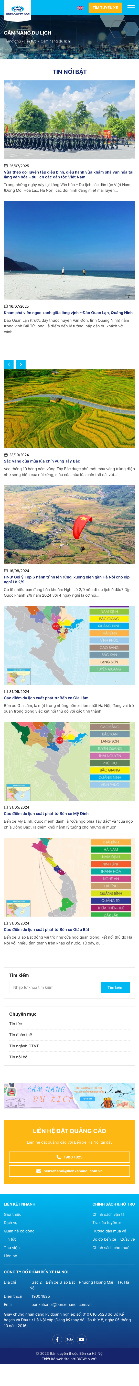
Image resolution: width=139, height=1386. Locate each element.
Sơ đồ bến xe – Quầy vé (113, 1239)
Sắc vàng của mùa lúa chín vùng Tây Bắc (42, 461)
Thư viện (12, 1247)
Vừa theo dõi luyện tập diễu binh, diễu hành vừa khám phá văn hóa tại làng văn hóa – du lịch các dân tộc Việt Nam (68, 174)
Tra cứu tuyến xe (107, 1222)
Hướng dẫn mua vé (109, 1231)
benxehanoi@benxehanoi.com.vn (61, 1304)
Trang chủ (12, 41)
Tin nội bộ (18, 1057)
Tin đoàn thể (20, 1034)
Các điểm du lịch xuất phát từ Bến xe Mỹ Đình (46, 813)
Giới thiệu (13, 1214)
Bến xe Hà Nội (91, 1353)
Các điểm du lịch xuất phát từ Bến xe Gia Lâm (46, 697)
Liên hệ (10, 1255)
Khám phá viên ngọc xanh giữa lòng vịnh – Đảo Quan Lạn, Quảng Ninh (68, 312)
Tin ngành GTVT (24, 1046)
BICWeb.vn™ (87, 1359)
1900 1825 (40, 1296)
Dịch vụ (10, 1222)
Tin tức (31, 41)
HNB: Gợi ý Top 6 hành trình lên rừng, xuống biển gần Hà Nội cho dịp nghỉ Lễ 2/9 (67, 579)
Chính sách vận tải (108, 1214)
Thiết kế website (55, 1359)
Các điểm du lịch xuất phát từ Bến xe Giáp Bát (46, 929)
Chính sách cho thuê (111, 1247)
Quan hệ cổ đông (19, 1231)
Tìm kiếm (115, 987)
